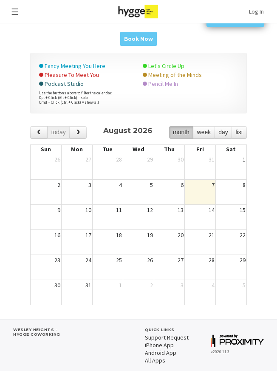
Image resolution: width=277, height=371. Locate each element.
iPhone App (159, 345)
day (223, 132)
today (58, 132)
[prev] (39, 132)
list (239, 132)
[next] (78, 132)
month (181, 132)
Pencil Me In (160, 84)
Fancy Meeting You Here (72, 66)
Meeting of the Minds (172, 75)
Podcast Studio (61, 84)
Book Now (138, 39)
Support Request (167, 337)
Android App (160, 353)
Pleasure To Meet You (69, 75)
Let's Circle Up (163, 66)
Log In (256, 11)
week (204, 132)
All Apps (155, 360)
